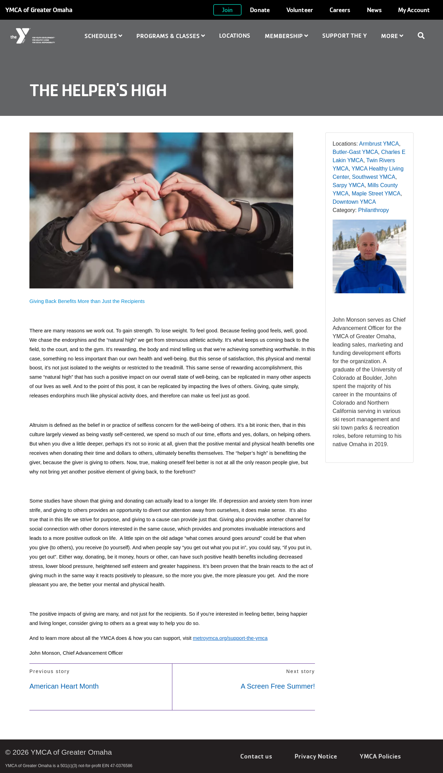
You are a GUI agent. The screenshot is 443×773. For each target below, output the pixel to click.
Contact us (256, 756)
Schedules (103, 35)
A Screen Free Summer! (278, 686)
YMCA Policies (380, 756)
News (374, 9)
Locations (234, 35)
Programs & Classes (170, 35)
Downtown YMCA (354, 202)
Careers (339, 9)
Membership (286, 35)
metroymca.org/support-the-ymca (230, 638)
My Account (414, 9)
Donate (260, 9)
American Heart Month (64, 686)
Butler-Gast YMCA (355, 152)
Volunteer (299, 9)
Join (227, 9)
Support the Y (344, 35)
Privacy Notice (316, 756)
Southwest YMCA (373, 177)
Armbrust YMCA (379, 144)
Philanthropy (373, 210)
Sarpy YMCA (348, 185)
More (392, 35)
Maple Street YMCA (376, 193)
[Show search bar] (424, 36)
